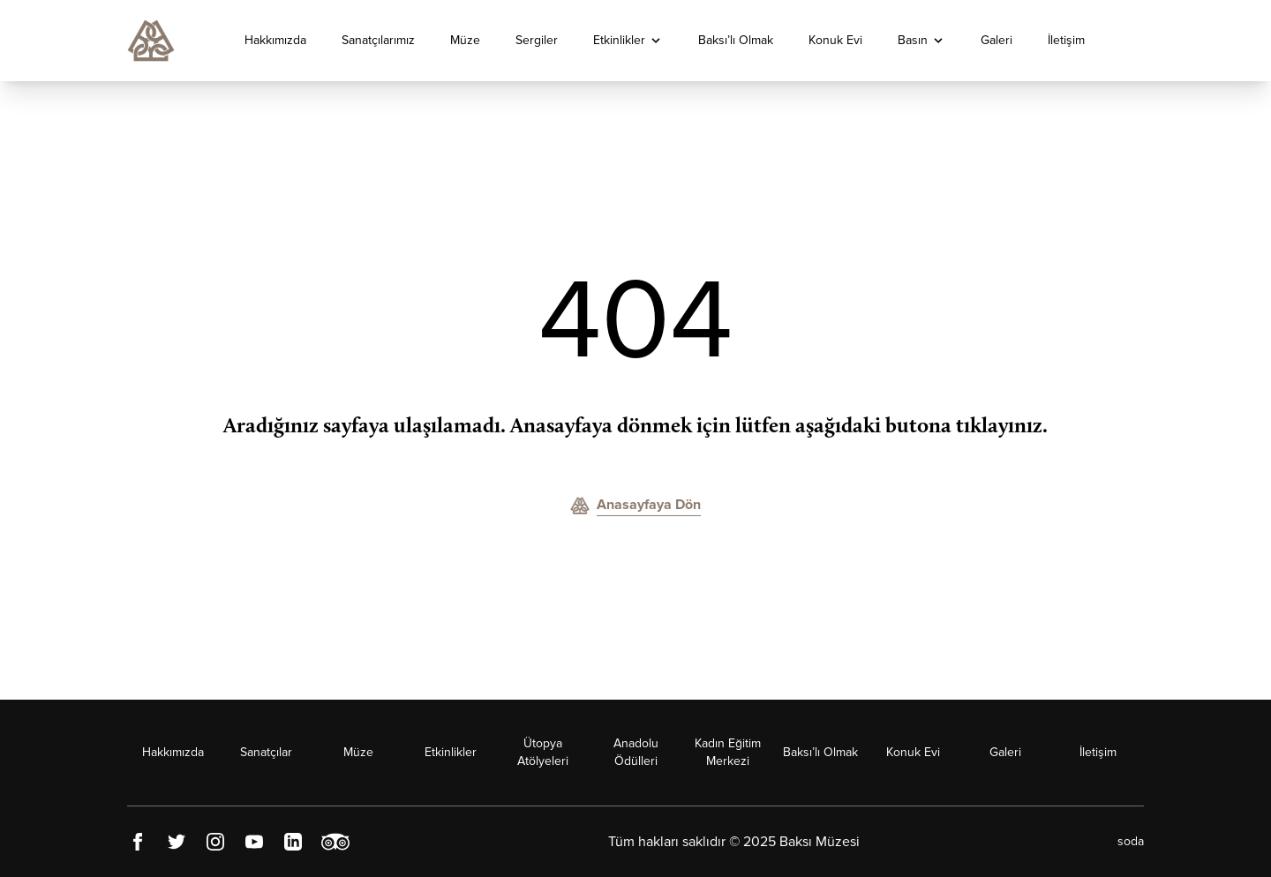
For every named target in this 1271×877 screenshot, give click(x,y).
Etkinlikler (619, 40)
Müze (465, 40)
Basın (913, 40)
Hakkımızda (275, 40)
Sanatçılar (266, 752)
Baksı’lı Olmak (735, 40)
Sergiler (536, 40)
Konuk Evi (835, 40)
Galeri (996, 40)
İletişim (1066, 40)
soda (1130, 841)
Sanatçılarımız (378, 40)
